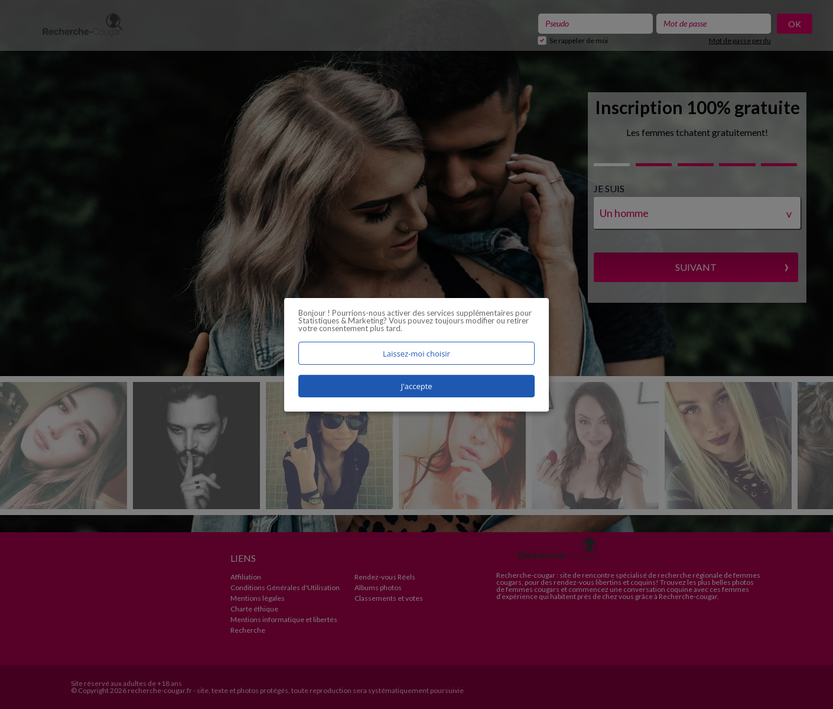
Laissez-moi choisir (416, 353)
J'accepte (416, 386)
